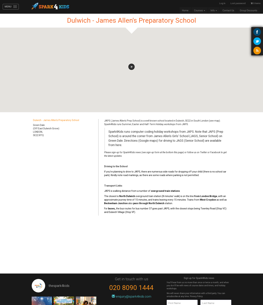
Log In (222, 3)
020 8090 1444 (131, 287)
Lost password (238, 3)
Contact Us (228, 10)
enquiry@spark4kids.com (131, 296)
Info (214, 10)
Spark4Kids (49, 7)
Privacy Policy (196, 296)
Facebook (215, 152)
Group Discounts (248, 10)
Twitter (203, 152)
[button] (131, 67)
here (118, 145)
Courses (199, 10)
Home (185, 10)
